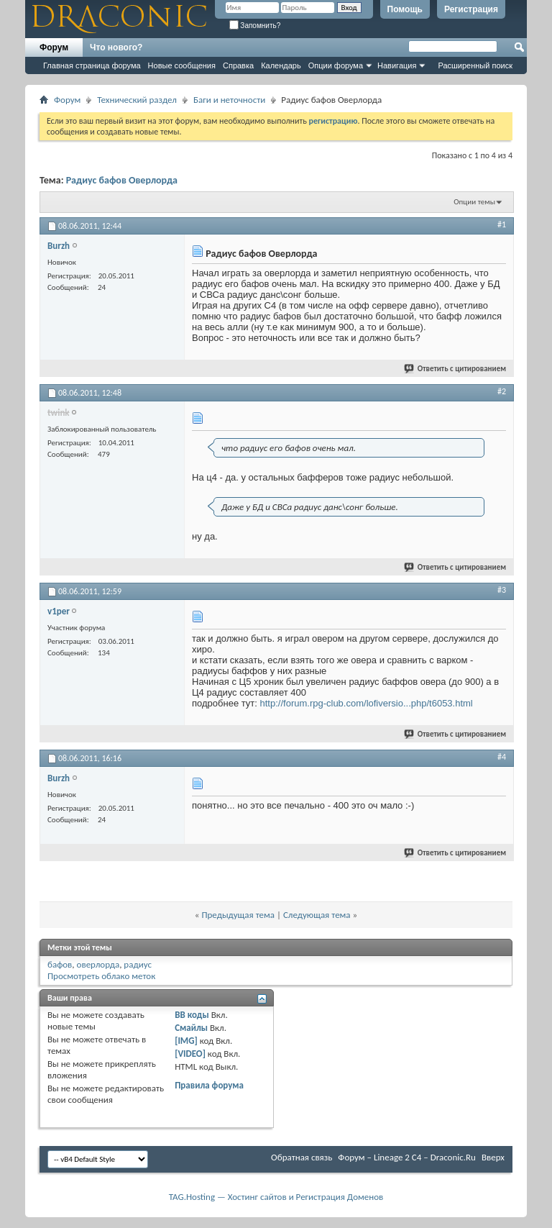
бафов (59, 964)
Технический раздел (137, 99)
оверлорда (98, 964)
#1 (501, 224)
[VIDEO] (190, 1053)
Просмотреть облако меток (101, 975)
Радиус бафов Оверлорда (122, 180)
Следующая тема (317, 914)
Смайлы (191, 1027)
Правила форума (209, 1085)
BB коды (192, 1014)
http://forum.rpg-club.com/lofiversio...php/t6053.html (366, 703)
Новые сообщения (182, 65)
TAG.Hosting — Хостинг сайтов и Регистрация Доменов (276, 1196)
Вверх (493, 1157)
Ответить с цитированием (455, 368)
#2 (501, 391)
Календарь (281, 65)
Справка (238, 65)
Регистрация (471, 9)
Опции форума (335, 65)
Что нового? (116, 47)
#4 (501, 757)
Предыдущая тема (238, 914)
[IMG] (186, 1040)
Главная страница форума (92, 65)
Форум (54, 47)
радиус (138, 964)
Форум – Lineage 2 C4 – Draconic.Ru (407, 1157)
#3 (501, 590)
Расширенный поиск (475, 65)
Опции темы (474, 201)
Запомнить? (255, 25)
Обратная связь (301, 1157)
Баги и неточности (229, 99)
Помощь (405, 9)
